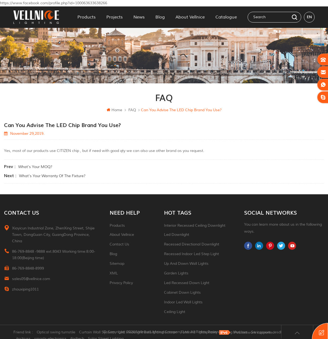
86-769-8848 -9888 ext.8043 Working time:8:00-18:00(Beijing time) (53, 254)
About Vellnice (190, 17)
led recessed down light (186, 283)
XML (114, 273)
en (309, 17)
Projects (114, 17)
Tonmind (188, 332)
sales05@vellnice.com (31, 279)
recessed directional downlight (191, 244)
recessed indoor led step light (191, 254)
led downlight (176, 234)
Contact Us (119, 244)
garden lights (176, 273)
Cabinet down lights (182, 292)
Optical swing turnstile (56, 332)
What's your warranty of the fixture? (52, 176)
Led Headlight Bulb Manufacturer (147, 332)
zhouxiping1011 (25, 289)
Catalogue (226, 17)
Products (86, 17)
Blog (160, 17)
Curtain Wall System (97, 332)
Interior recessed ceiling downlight (194, 225)
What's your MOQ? (35, 167)
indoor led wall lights (183, 302)
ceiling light (174, 312)
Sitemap (117, 263)
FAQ (132, 110)
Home (114, 110)
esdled (280, 332)
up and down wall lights (186, 263)
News (139, 17)
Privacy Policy (121, 283)
